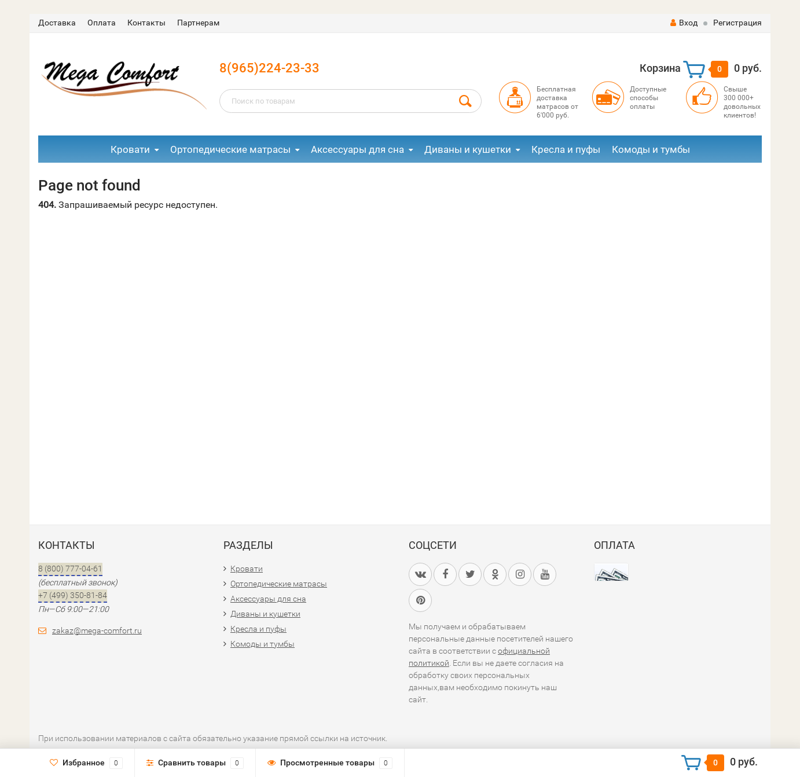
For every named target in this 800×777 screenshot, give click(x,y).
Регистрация (737, 22)
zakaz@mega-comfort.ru (97, 630)
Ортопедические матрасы (230, 149)
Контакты (146, 22)
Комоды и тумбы (651, 149)
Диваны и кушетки (467, 149)
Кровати (130, 149)
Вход (684, 22)
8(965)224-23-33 (269, 68)
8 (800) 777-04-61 (70, 568)
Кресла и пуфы (565, 149)
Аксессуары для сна (357, 149)
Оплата (101, 22)
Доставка (57, 22)
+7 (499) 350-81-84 (72, 595)
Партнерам (198, 22)
